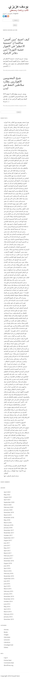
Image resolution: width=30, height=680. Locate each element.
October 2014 (8, 601)
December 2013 (9, 619)
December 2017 (9, 530)
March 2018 (7, 523)
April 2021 (7, 500)
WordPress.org (8, 665)
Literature (7, 642)
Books (6, 632)
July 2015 (7, 581)
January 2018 (8, 528)
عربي (4, 13)
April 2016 (7, 568)
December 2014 (9, 596)
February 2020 (8, 507)
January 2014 (8, 617)
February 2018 (8, 525)
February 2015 (8, 591)
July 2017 (7, 543)
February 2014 (8, 614)
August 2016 (8, 563)
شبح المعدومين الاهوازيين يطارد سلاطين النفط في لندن (13, 83)
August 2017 (8, 540)
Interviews (7, 637)
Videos (6, 647)
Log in (6, 658)
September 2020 (9, 502)
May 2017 (7, 548)
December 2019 (9, 512)
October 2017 (8, 535)
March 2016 (7, 571)
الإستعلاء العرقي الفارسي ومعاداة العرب (15, 466)
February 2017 (8, 556)
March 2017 (7, 553)
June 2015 (7, 584)
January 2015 (8, 594)
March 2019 (7, 515)
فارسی (10, 13)
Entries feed (7, 660)
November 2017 (9, 533)
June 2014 (7, 604)
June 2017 (7, 545)
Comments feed (9, 663)
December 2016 (9, 561)
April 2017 (7, 550)
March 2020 (7, 505)
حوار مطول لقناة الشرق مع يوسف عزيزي (15, 468)
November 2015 (9, 576)
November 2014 (9, 599)
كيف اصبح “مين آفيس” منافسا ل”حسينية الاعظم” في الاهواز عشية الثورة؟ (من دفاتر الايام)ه (16, 46)
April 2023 (7, 492)
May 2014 (7, 606)
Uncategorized (8, 645)
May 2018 (7, 520)
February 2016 (8, 573)
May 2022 (7, 495)
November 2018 (9, 517)
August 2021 (8, 497)
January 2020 (8, 510)
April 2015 (7, 586)
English (15, 13)
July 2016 (7, 566)
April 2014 (7, 609)
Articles (17, 70)
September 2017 (9, 538)
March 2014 (7, 612)
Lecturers (7, 640)
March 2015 (7, 589)
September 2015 (9, 578)
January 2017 (8, 558)
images (6, 635)
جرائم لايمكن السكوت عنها (11, 476)
